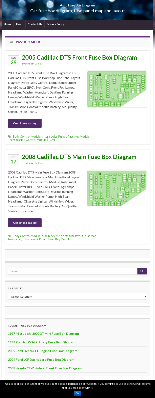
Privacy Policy (55, 24)
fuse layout (76, 236)
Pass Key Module (78, 136)
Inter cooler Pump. (54, 136)
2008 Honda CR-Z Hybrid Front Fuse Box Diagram (45, 368)
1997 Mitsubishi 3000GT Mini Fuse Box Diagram (43, 333)
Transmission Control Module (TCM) (31, 139)
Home (7, 24)
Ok (77, 393)
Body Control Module (27, 136)
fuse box (62, 236)
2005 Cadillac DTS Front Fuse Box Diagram (79, 57)
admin (28, 63)
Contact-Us (35, 24)
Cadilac (39, 63)
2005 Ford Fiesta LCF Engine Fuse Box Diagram (42, 351)
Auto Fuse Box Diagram (77, 4)
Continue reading (25, 123)
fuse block (48, 236)
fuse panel (14, 239)
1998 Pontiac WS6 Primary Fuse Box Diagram (41, 342)
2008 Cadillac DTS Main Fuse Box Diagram (79, 156)
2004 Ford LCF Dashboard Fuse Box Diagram (41, 359)
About (19, 24)
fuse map (90, 236)
